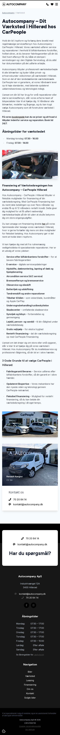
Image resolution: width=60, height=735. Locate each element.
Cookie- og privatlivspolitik (30, 726)
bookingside (18, 117)
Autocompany (8, 13)
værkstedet (39, 654)
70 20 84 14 (18, 499)
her (44, 223)
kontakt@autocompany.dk (26, 504)
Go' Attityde (30, 730)
